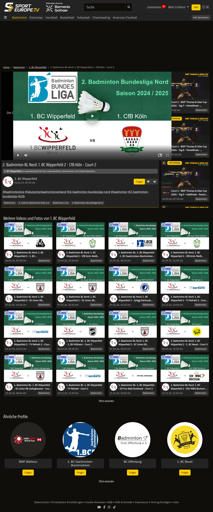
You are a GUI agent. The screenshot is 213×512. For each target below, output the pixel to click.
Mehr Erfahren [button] (177, 7)
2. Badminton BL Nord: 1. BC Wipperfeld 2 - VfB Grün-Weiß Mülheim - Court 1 (186, 254)
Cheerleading (101, 17)
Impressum (142, 502)
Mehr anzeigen (106, 400)
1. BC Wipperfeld (37, 67)
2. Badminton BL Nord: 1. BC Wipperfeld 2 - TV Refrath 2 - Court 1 (189, 298)
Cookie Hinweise (95, 502)
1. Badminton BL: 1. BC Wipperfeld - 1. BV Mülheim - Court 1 (84, 342)
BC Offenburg (132, 461)
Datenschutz (41, 502)
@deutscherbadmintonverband (45, 192)
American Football (125, 17)
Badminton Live (61, 202)
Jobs (176, 502)
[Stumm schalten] (26, 155)
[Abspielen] (92, 116)
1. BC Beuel (185, 461)
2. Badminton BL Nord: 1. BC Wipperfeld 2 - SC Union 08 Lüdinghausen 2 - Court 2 (29, 298)
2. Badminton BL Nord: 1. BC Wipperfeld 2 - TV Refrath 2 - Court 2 (32, 342)
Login (196, 7)
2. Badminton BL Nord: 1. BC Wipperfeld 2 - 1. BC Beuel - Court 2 (189, 342)
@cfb (21, 196)
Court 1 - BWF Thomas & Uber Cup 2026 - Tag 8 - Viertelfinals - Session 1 (189, 148)
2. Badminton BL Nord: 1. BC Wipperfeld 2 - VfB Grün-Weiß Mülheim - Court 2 (81, 254)
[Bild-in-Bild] (160, 155)
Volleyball (83, 17)
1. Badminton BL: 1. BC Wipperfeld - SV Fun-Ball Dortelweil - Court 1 (136, 387)
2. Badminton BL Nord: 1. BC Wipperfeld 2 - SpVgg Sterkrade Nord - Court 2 (135, 298)
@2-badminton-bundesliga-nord (88, 192)
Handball (52, 17)
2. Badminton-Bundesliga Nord (87, 202)
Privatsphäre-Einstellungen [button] (67, 502)
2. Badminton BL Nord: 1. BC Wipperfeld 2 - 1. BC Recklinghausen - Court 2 (29, 254)
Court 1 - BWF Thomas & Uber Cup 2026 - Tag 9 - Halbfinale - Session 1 (189, 192)
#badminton (119, 192)
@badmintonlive (13, 192)
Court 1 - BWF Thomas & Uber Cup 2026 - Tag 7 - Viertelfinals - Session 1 (189, 104)
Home (6, 67)
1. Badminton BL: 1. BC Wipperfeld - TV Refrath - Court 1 (84, 387)
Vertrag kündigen (161, 502)
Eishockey (36, 17)
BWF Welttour (28, 461)
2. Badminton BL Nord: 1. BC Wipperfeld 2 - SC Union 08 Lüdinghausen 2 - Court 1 (81, 298)
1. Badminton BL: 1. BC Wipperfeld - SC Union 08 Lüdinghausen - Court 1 (32, 387)
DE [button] (205, 7)
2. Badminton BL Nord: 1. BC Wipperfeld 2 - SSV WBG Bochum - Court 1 (188, 387)
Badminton (19, 17)
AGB (110, 502)
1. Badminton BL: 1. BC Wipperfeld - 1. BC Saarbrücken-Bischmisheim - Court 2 (137, 254)
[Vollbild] (167, 155)
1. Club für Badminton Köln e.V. (34, 202)
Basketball (67, 17)
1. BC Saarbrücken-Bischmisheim (80, 463)
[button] (148, 182)
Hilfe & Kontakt (124, 502)
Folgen (139, 181)
